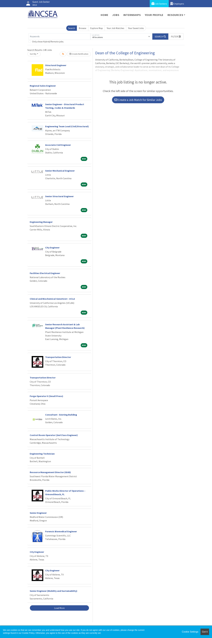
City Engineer (52, 247)
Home (104, 15)
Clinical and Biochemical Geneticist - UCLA (52, 298)
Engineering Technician (42, 453)
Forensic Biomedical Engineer (61, 531)
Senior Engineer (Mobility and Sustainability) (53, 590)
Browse (82, 28)
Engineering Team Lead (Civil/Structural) (67, 126)
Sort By (33, 54)
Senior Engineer (38, 512)
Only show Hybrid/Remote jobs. (48, 41)
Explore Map (96, 28)
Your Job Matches (115, 28)
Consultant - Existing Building (61, 414)
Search (71, 28)
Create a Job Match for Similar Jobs (138, 100)
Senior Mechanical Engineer (60, 170)
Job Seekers (159, 3)
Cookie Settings (190, 631)
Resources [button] (175, 15)
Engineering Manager (41, 221)
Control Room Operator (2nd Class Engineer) (54, 435)
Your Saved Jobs (136, 28)
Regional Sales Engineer (43, 85)
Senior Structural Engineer (59, 196)
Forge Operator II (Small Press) (46, 396)
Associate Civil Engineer (58, 144)
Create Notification (78, 54)
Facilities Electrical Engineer (45, 273)
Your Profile (154, 15)
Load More (59, 607)
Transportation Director (58, 357)
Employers (177, 3)
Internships (132, 15)
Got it (205, 631)
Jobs (115, 15)
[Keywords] (59, 36)
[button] (175, 36)
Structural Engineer (55, 65)
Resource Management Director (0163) (50, 472)
